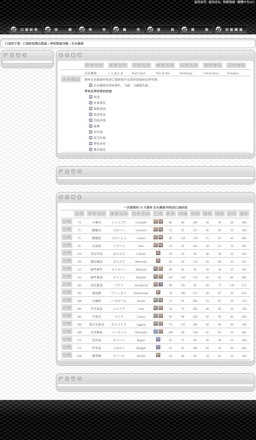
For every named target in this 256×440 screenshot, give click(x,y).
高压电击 (100, 114)
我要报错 (229, 2)
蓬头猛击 (100, 149)
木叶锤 (98, 132)
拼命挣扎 (115, 85)
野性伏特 (100, 143)
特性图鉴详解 (59, 43)
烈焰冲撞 (100, 120)
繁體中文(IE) (246, 2)
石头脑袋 (97, 79)
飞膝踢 (137, 85)
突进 (97, 97)
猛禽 (97, 126)
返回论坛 (214, 2)
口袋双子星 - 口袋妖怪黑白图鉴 (26, 43)
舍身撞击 (100, 103)
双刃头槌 (100, 138)
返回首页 (200, 2)
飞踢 (127, 85)
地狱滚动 (100, 108)
